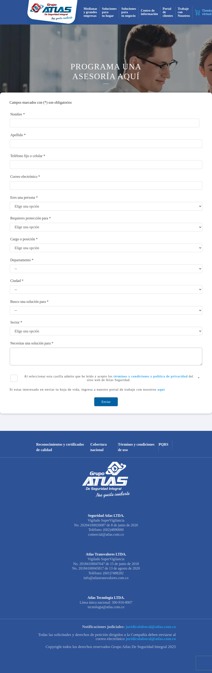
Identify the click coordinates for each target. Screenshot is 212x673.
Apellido (16, 135)
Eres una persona (22, 197)
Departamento (20, 260)
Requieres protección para (29, 218)
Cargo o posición (22, 239)
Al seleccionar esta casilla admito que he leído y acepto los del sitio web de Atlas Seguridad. (108, 378)
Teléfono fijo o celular (26, 156)
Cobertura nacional (98, 447)
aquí (161, 389)
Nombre (16, 114)
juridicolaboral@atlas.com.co (150, 626)
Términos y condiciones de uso (136, 447)
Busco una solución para (28, 302)
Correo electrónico (23, 176)
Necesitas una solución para (30, 343)
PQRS (163, 444)
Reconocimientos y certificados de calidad (60, 447)
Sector (14, 322)
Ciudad (15, 281)
